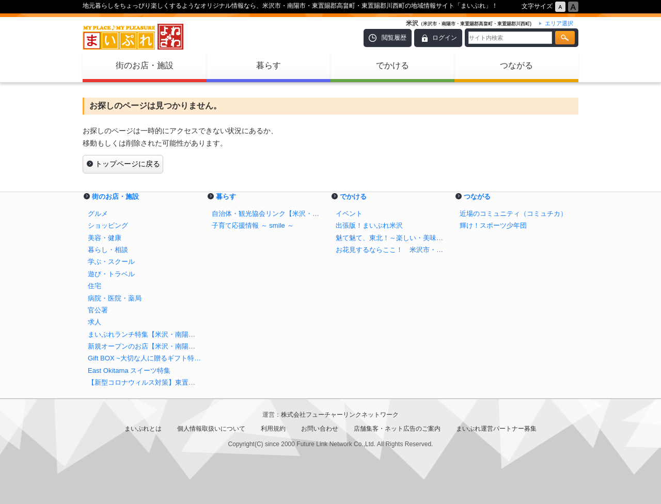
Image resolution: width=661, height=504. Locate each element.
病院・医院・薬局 (114, 298)
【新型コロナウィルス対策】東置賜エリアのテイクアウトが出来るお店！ (144, 382)
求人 (94, 322)
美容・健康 (104, 238)
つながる (516, 65)
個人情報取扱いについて (211, 428)
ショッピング (108, 225)
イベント (349, 213)
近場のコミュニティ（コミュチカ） (513, 213)
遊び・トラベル (111, 274)
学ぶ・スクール (111, 261)
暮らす (268, 65)
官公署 (98, 310)
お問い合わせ (319, 428)
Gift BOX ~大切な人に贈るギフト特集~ (144, 358)
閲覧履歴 (394, 37)
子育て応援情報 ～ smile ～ (253, 225)
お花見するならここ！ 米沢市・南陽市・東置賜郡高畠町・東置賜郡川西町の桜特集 (392, 250)
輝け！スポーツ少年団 (493, 225)
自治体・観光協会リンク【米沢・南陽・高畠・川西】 (268, 213)
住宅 (94, 286)
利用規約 (273, 428)
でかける (392, 65)
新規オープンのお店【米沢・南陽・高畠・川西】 (144, 346)
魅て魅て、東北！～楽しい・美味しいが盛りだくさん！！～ (392, 238)
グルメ (98, 213)
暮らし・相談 (108, 250)
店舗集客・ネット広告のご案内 (397, 428)
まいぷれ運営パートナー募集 (496, 428)
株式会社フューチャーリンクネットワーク (340, 414)
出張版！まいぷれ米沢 (369, 225)
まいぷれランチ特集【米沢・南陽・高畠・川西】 (144, 334)
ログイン (444, 37)
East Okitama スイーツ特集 (129, 370)
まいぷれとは (143, 428)
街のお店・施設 (145, 65)
